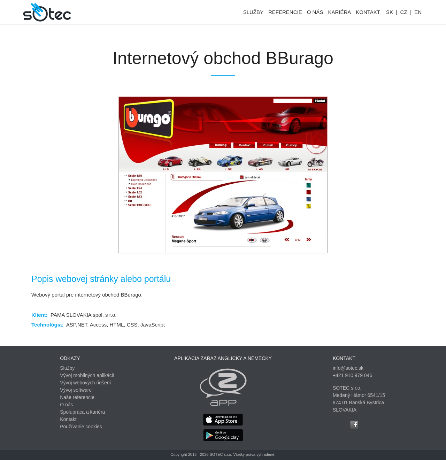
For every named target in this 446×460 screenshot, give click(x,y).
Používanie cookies (81, 426)
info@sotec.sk (348, 368)
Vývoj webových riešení (85, 382)
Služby (67, 368)
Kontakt (68, 419)
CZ (403, 12)
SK (389, 12)
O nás (66, 404)
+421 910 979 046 (352, 375)
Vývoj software (76, 390)
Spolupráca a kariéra (82, 412)
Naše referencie (77, 397)
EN (418, 12)
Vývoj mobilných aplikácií (87, 375)
